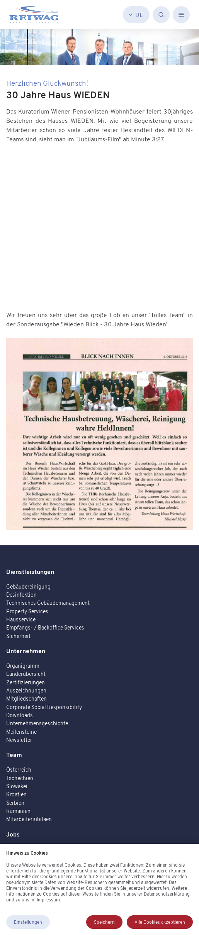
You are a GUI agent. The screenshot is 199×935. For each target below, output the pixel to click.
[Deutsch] (136, 14)
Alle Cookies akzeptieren (159, 922)
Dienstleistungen (30, 571)
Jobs (13, 834)
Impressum (48, 899)
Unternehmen (25, 650)
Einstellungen (28, 922)
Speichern (104, 922)
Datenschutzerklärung (167, 894)
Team (14, 754)
